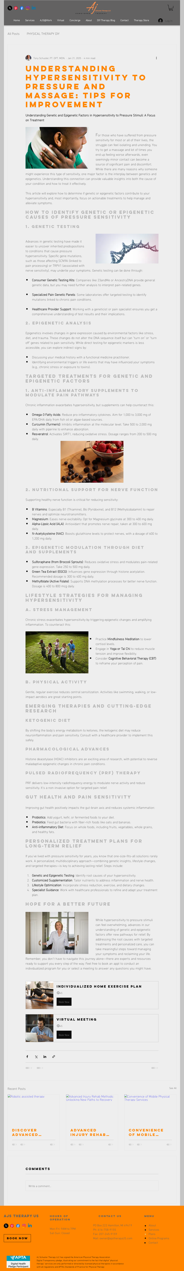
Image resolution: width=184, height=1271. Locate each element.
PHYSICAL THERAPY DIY (43, 33)
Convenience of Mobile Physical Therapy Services (146, 1132)
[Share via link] (53, 1056)
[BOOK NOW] (17, 1238)
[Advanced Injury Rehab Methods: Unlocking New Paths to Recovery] (92, 1109)
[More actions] (156, 58)
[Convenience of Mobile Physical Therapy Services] (150, 1109)
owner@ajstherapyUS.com (116, 1238)
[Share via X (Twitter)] (36, 1056)
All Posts (14, 33)
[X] (10, 8)
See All (172, 1088)
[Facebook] (21, 8)
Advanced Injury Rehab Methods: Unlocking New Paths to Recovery (91, 1132)
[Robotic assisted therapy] (34, 1109)
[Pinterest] (15, 8)
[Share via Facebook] (27, 1056)
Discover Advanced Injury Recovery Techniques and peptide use (28, 1132)
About (152, 1225)
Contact (153, 1243)
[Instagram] (27, 8)
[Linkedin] (33, 8)
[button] (170, 8)
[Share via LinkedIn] (45, 1056)
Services (154, 1230)
